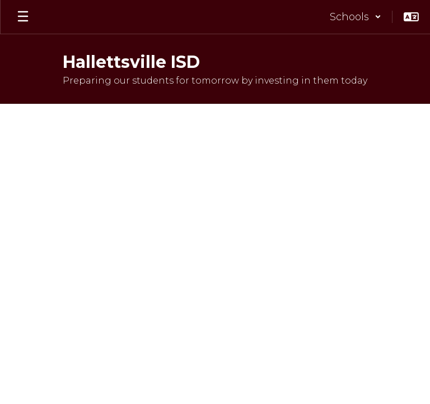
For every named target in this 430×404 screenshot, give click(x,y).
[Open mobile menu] (23, 17)
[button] (355, 17)
